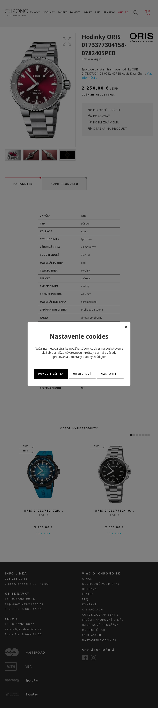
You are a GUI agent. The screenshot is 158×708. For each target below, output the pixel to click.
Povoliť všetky (51, 373)
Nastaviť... (110, 373)
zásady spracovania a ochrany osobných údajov (84, 355)
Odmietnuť (82, 373)
